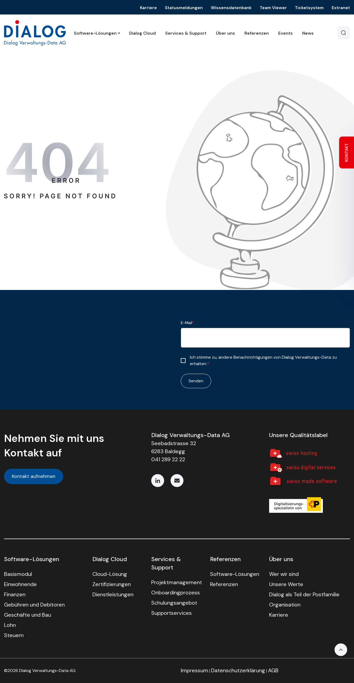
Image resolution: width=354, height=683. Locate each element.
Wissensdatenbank (231, 7)
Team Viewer (273, 7)
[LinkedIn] (157, 480)
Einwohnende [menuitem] (20, 584)
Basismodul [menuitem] (18, 574)
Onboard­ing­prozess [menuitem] (175, 592)
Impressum (194, 670)
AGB (273, 670)
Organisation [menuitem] (285, 604)
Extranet (341, 7)
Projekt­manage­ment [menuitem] (176, 582)
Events (285, 33)
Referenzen (256, 33)
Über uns (225, 33)
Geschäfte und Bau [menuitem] (27, 614)
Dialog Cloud (142, 33)
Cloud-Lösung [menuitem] (109, 574)
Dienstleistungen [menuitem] (112, 594)
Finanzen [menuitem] (15, 594)
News (308, 33)
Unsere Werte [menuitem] (286, 584)
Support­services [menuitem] (171, 612)
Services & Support (186, 33)
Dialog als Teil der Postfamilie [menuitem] (304, 594)
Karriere (148, 7)
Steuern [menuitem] (14, 635)
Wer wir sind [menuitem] (284, 574)
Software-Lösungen (97, 33)
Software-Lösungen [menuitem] (234, 574)
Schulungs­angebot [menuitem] (174, 602)
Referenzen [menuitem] (224, 584)
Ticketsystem (309, 7)
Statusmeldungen (184, 7)
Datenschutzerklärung (238, 670)
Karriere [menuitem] (278, 614)
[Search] (343, 32)
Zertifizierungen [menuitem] (111, 584)
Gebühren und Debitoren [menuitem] (34, 604)
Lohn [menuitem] (10, 625)
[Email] (177, 480)
